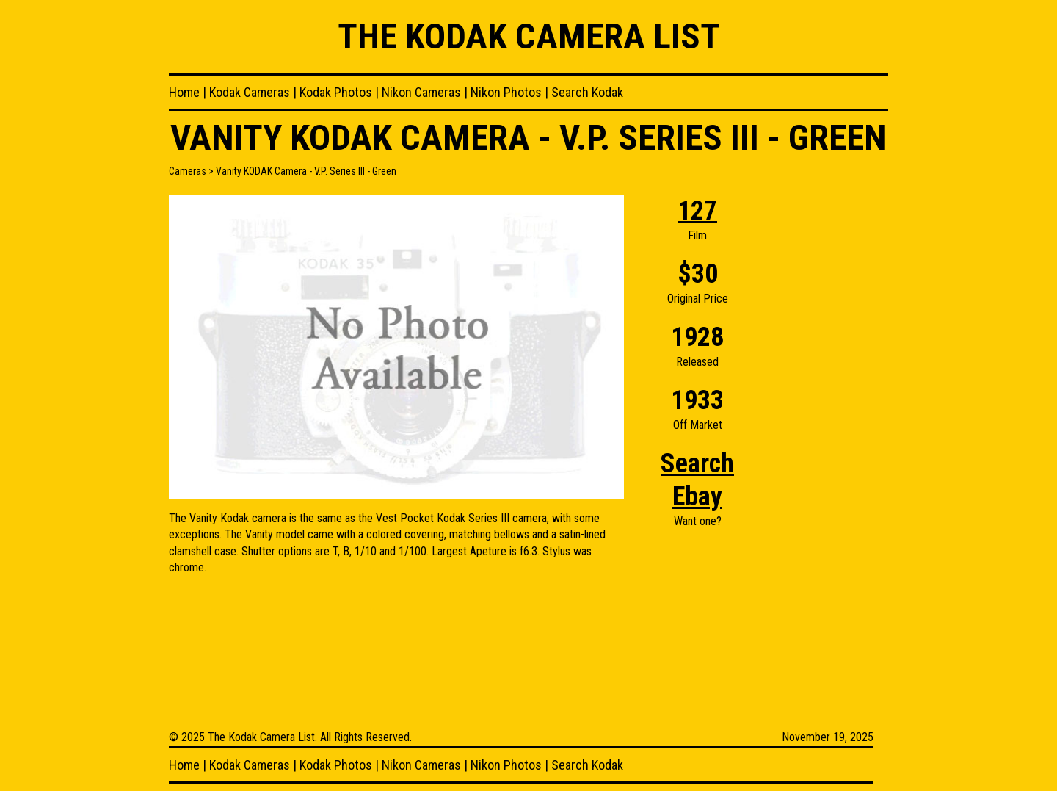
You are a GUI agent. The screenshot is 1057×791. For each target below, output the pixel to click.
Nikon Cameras (421, 92)
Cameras (187, 171)
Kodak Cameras (249, 92)
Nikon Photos (506, 92)
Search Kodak (587, 92)
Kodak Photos (335, 92)
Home (184, 92)
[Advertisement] (829, 415)
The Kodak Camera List (529, 36)
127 (697, 210)
